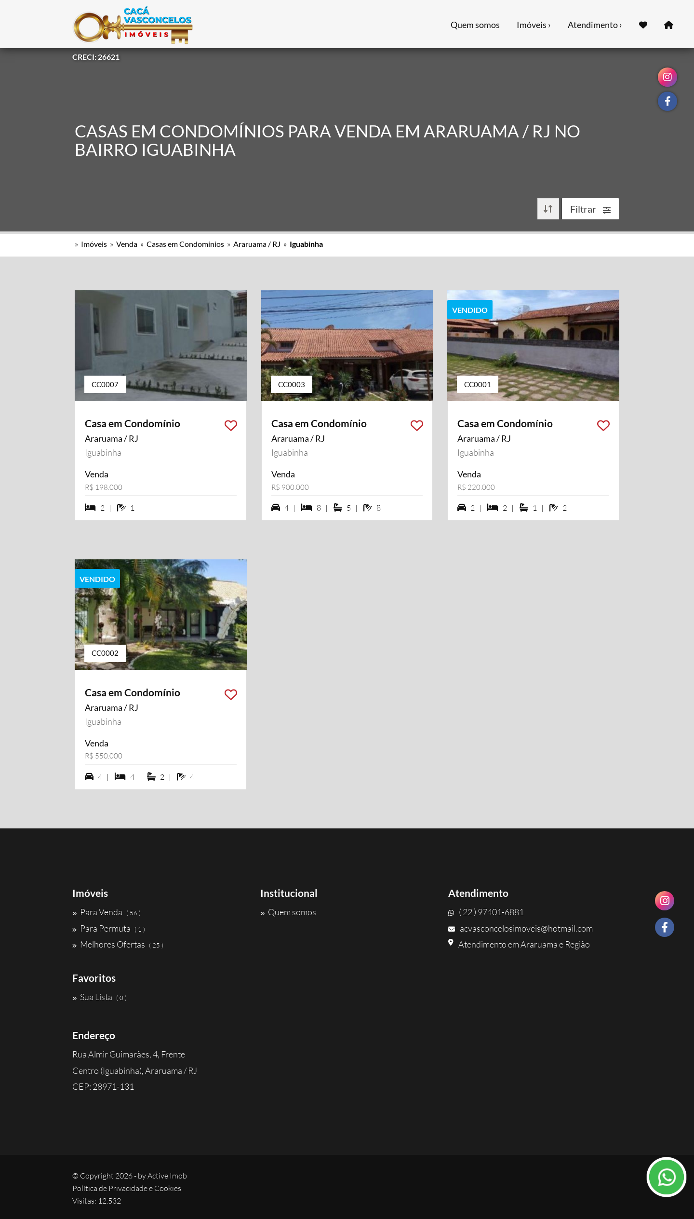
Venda (126, 243)
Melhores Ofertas (117, 944)
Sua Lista (99, 996)
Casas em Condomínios (185, 243)
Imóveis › (534, 24)
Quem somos (475, 24)
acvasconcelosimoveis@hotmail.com (520, 928)
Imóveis (94, 243)
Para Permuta (108, 928)
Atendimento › (595, 24)
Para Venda (106, 912)
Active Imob (167, 1175)
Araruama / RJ (256, 243)
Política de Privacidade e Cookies (126, 1188)
